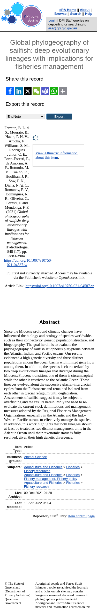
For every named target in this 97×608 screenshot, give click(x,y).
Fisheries (73, 467)
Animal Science (35, 457)
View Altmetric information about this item (56, 155)
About (85, 10)
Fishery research (36, 486)
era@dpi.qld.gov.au (62, 28)
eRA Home (67, 10)
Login (52, 20)
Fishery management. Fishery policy (50, 479)
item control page (81, 516)
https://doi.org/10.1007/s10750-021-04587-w (60, 286)
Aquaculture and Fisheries (43, 467)
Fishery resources (37, 471)
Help (88, 14)
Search (75, 14)
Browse (60, 14)
